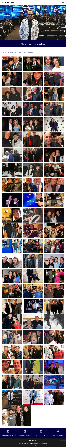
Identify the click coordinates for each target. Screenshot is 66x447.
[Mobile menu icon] (63, 2)
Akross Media (43, 443)
